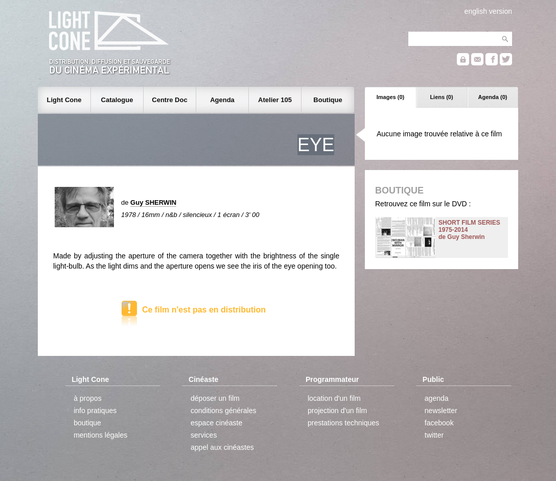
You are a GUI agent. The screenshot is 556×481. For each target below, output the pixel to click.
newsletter (441, 410)
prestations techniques (343, 423)
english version (488, 11)
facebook (439, 423)
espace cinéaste (216, 423)
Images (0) (390, 97)
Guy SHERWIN (153, 202)
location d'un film (334, 398)
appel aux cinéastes (222, 447)
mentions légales (100, 435)
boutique (87, 423)
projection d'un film (337, 410)
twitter (434, 435)
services (204, 435)
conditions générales (223, 410)
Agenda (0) (492, 97)
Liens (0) (441, 97)
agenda (437, 398)
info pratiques (95, 410)
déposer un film (215, 398)
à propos (87, 398)
